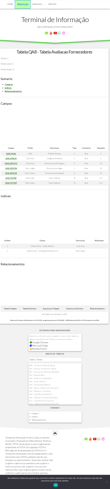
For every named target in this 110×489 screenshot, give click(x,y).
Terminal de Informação (55, 19)
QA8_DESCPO (11, 163)
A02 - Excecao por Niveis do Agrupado (44, 372)
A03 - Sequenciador (37, 375)
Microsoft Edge (39, 345)
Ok (56, 485)
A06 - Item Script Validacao (39, 384)
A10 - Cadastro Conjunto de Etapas (43, 397)
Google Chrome (39, 342)
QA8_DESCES (11, 173)
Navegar (37, 4)
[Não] (106, 482)
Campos (9, 84)
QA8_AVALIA (11, 158)
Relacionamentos (13, 91)
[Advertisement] (54, 126)
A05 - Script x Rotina (37, 381)
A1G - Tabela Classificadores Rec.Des (44, 404)
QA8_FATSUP (11, 183)
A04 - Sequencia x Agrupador (40, 378)
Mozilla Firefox (38, 348)
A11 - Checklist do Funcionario (41, 401)
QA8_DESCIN (11, 168)
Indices (8, 88)
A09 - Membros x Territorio (40, 391)
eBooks (52, 4)
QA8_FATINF (11, 178)
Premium (22, 4)
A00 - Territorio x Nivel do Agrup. (42, 365)
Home (10, 4)
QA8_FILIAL (11, 153)
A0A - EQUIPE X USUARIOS (40, 394)
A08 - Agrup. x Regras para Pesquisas (44, 388)
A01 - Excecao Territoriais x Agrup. (43, 368)
